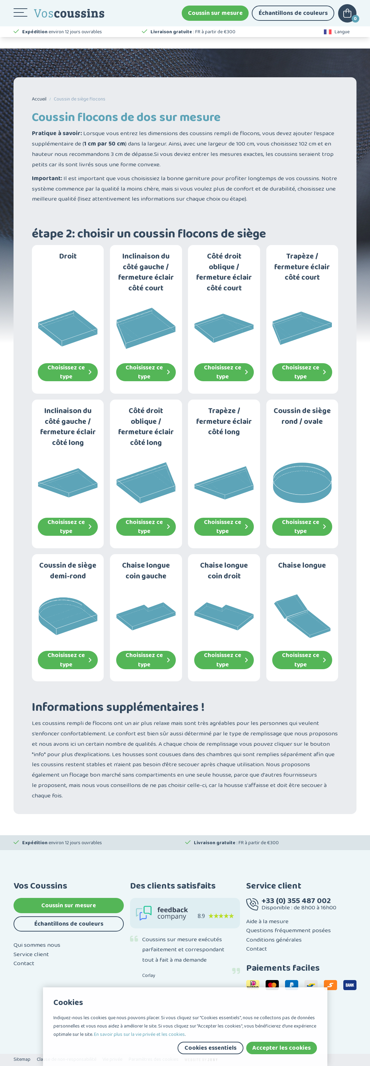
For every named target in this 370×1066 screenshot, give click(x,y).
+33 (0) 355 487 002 (296, 900)
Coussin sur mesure (215, 17)
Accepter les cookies (281, 1048)
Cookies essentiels (210, 1048)
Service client (31, 954)
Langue (337, 41)
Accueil (39, 99)
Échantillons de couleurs (293, 17)
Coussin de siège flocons (79, 99)
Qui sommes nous (37, 945)
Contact (24, 963)
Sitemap (22, 1059)
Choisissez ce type (70, 372)
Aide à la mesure (267, 921)
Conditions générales (274, 940)
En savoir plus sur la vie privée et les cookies (139, 1034)
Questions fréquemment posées (288, 930)
